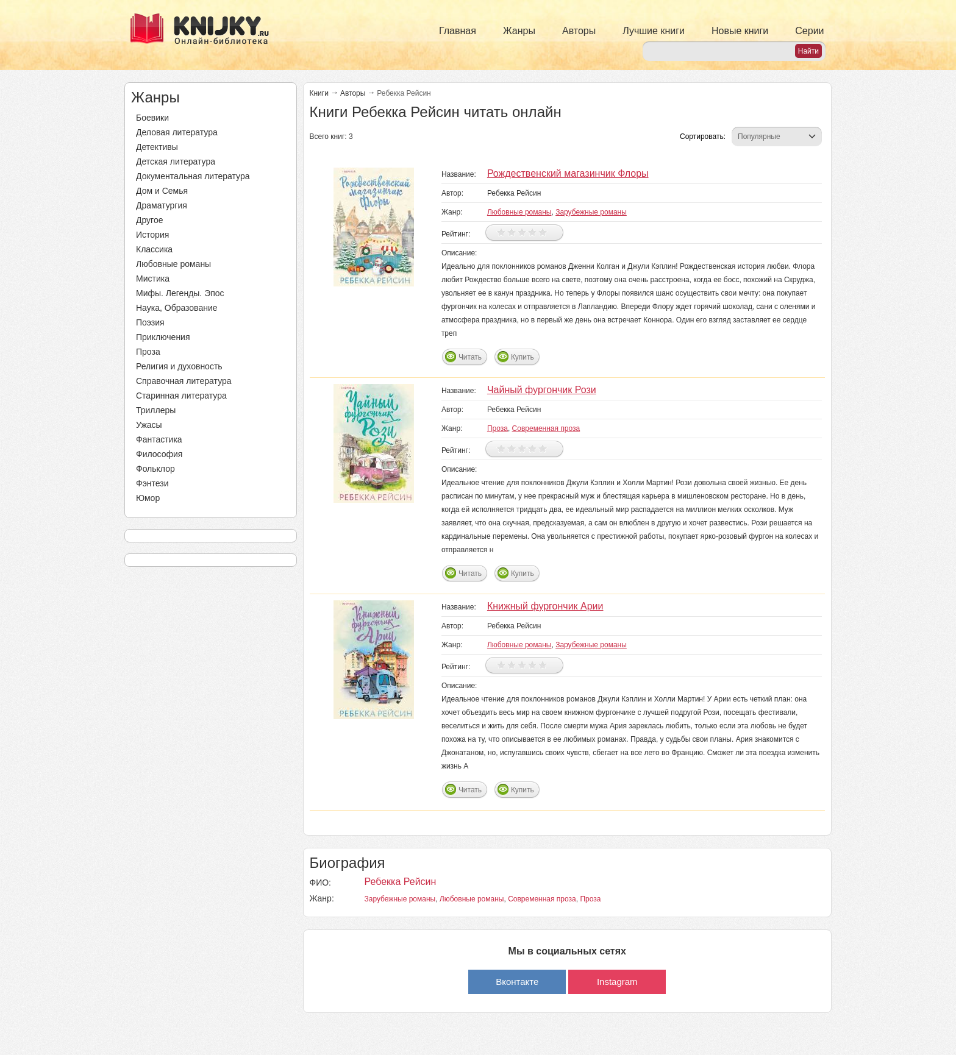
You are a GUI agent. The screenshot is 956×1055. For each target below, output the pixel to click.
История (152, 235)
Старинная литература (181, 395)
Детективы (157, 147)
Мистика (152, 278)
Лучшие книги (653, 31)
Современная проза (546, 428)
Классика (154, 249)
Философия (159, 454)
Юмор (148, 498)
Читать (470, 357)
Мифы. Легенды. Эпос (180, 293)
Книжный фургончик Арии (545, 606)
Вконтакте (517, 981)
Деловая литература (177, 132)
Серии (809, 31)
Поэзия (150, 322)
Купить (522, 357)
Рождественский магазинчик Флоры (568, 173)
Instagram (617, 981)
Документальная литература (192, 176)
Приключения (163, 337)
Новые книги (740, 31)
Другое (149, 220)
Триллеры (156, 410)
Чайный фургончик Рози (541, 390)
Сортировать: (703, 136)
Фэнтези (152, 483)
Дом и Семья (162, 191)
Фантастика (159, 439)
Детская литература (175, 161)
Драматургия (161, 205)
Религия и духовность (179, 366)
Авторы (579, 31)
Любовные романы (173, 264)
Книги (319, 93)
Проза (148, 352)
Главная (457, 31)
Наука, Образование (177, 308)
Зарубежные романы (591, 212)
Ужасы (149, 425)
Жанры (519, 31)
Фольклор (155, 469)
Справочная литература (184, 381)
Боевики (152, 118)
